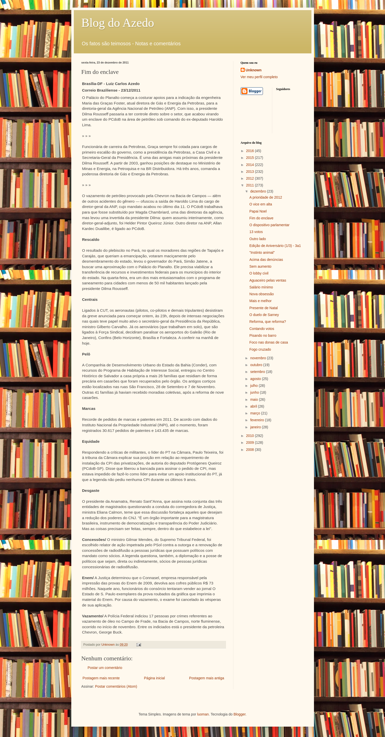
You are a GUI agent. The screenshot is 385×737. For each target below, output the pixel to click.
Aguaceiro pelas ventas (267, 280)
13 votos (256, 232)
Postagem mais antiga (206, 678)
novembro (258, 358)
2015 (250, 158)
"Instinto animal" (262, 252)
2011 (250, 185)
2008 (250, 450)
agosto (256, 379)
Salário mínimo (261, 287)
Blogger (239, 714)
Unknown (254, 70)
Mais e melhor (260, 301)
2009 (250, 442)
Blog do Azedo (117, 22)
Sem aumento (260, 266)
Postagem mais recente (101, 678)
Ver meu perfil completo (259, 77)
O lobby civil (258, 273)
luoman (203, 714)
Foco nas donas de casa (268, 342)
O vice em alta (260, 204)
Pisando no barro (262, 335)
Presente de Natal (263, 308)
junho (255, 392)
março (255, 413)
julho (254, 386)
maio (254, 399)
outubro (256, 365)
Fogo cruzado (260, 349)
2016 (250, 151)
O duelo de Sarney (264, 315)
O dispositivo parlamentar (269, 225)
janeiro (256, 427)
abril (254, 406)
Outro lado (257, 239)
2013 (250, 172)
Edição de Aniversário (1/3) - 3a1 (275, 246)
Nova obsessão (261, 294)
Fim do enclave (261, 218)
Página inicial (154, 678)
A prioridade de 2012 (265, 197)
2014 (250, 165)
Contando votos (261, 329)
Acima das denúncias (266, 260)
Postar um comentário (105, 668)
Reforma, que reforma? (267, 322)
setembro (258, 372)
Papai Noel (258, 211)
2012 (250, 178)
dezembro (258, 191)
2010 (250, 436)
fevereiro (257, 420)
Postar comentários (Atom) (116, 686)
